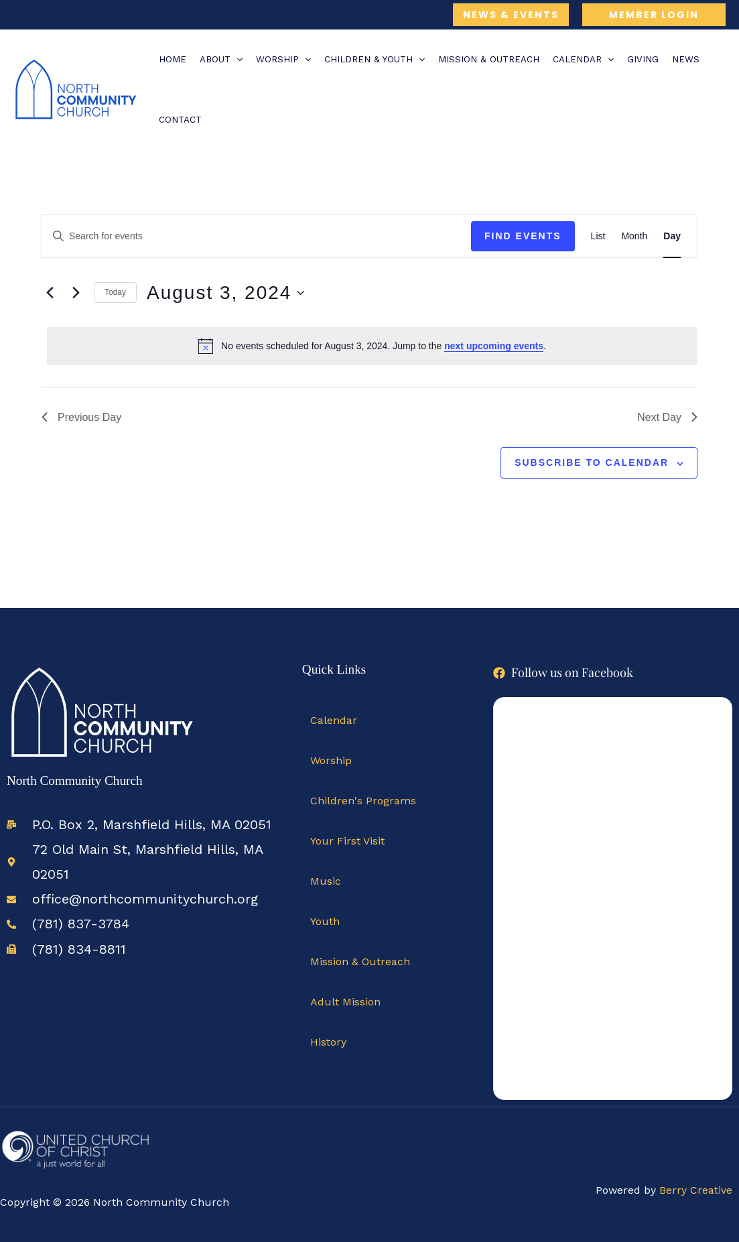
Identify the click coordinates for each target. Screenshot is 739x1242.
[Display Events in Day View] (672, 236)
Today (115, 292)
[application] (236, 59)
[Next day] (76, 293)
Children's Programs (363, 800)
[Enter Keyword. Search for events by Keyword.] (256, 236)
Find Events (522, 236)
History (328, 1042)
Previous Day (81, 417)
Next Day (667, 417)
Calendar (333, 720)
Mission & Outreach (360, 961)
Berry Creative (695, 1190)
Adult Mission (345, 1001)
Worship (331, 760)
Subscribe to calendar (592, 462)
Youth (325, 921)
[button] (511, 14)
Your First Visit (347, 840)
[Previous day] (50, 293)
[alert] (372, 346)
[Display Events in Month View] (634, 236)
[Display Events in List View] (598, 236)
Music (325, 881)
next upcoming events (493, 345)
